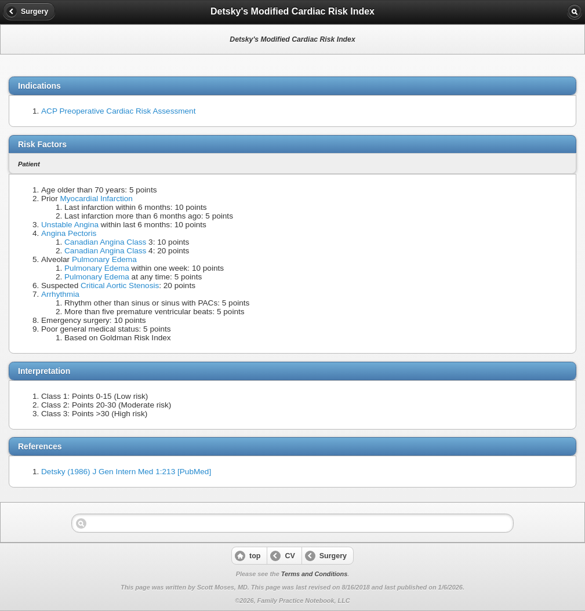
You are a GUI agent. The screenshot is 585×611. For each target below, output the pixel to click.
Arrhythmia (60, 294)
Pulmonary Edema (104, 259)
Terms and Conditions (314, 573)
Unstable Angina (70, 224)
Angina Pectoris (68, 233)
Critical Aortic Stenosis (120, 285)
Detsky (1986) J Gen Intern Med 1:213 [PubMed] (126, 471)
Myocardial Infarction (96, 198)
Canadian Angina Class (105, 242)
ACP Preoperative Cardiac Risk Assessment (118, 111)
